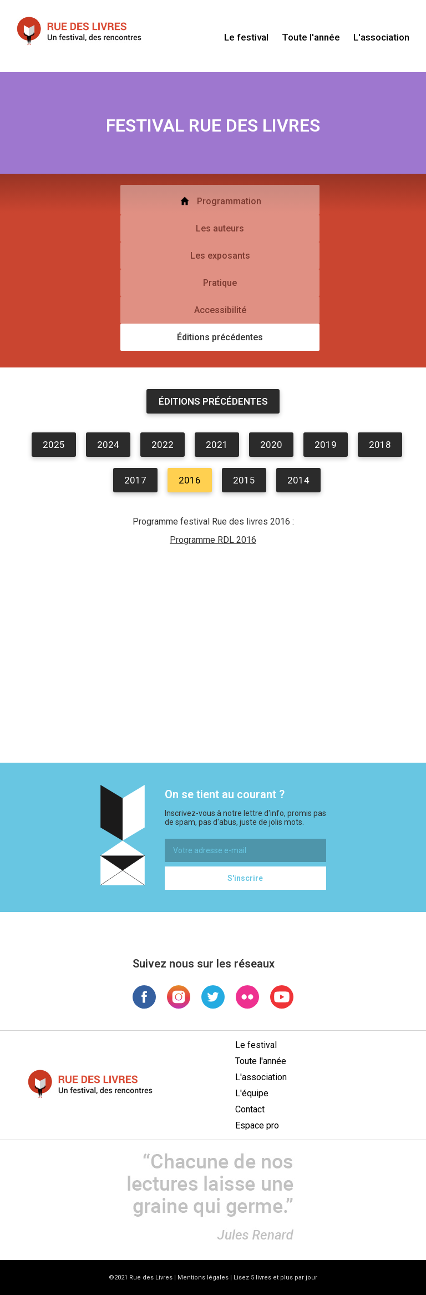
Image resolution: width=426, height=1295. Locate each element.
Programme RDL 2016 (213, 540)
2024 (108, 444)
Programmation (220, 200)
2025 (54, 444)
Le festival (246, 37)
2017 (135, 480)
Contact (250, 1109)
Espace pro (257, 1125)
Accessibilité (220, 310)
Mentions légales (203, 1277)
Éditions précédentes (220, 337)
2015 (244, 480)
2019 (326, 444)
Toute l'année (311, 37)
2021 (217, 444)
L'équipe (251, 1093)
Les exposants (220, 255)
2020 (271, 444)
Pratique (220, 283)
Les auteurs (220, 228)
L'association (381, 37)
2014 (298, 480)
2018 (380, 444)
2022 (162, 444)
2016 (190, 480)
